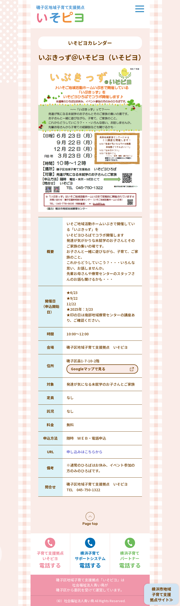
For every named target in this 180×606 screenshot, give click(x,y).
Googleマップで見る (88, 368)
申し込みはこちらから (84, 451)
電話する (50, 553)
